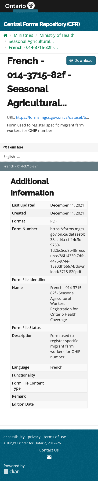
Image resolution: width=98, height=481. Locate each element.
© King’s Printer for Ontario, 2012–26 (32, 443)
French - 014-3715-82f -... (33, 47)
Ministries (23, 35)
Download (81, 60)
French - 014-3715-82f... (22, 166)
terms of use (55, 436)
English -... (12, 156)
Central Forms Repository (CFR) (42, 24)
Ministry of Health (57, 35)
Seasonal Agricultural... (31, 41)
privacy (34, 436)
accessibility (14, 436)
